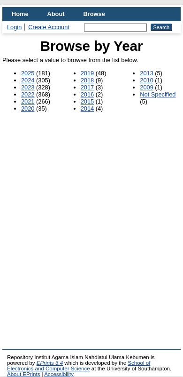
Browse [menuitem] (94, 13)
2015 (87, 101)
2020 (27, 108)
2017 (87, 87)
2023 (27, 87)
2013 (146, 73)
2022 (27, 94)
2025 (27, 73)
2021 (27, 101)
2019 (87, 73)
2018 (87, 80)
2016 (87, 94)
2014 (87, 108)
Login (14, 27)
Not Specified (157, 94)
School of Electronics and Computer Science (78, 365)
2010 (146, 80)
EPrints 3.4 (50, 363)
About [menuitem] (56, 13)
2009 (146, 87)
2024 (27, 80)
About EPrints (23, 374)
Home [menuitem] (20, 13)
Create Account (48, 27)
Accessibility (59, 374)
